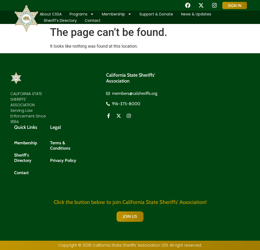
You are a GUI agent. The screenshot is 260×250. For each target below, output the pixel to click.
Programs (82, 14)
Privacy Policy (63, 160)
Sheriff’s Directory (60, 20)
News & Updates (196, 14)
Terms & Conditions (60, 145)
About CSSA (51, 14)
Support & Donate (156, 14)
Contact (93, 20)
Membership (116, 14)
